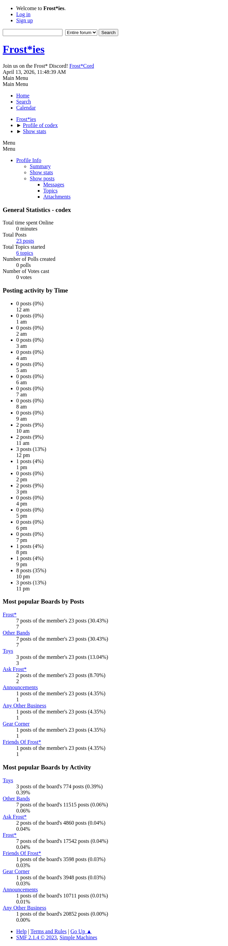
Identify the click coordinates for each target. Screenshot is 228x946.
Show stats (41, 172)
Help (21, 931)
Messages (53, 184)
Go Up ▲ (81, 931)
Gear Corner (16, 724)
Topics (50, 190)
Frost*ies (24, 49)
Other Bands (16, 633)
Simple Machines (78, 937)
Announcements (20, 687)
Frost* (10, 614)
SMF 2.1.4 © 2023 (36, 937)
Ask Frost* (15, 669)
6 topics (24, 253)
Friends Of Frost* (22, 742)
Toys (8, 651)
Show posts (42, 178)
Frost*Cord (81, 66)
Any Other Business (24, 705)
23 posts (25, 241)
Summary (40, 166)
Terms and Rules (48, 931)
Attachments (57, 197)
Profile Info (28, 160)
